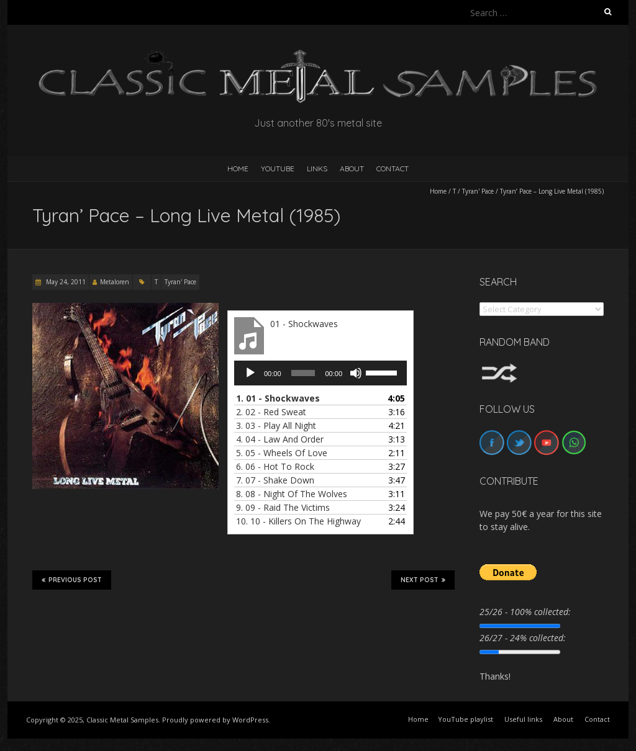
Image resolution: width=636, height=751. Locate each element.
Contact (392, 168)
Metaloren (114, 281)
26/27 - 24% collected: (522, 638)
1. (278, 398)
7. (275, 480)
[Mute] (356, 373)
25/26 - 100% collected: (525, 612)
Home (438, 191)
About (352, 168)
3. (276, 425)
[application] (320, 373)
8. (291, 494)
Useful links (523, 719)
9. (283, 507)
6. (275, 466)
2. (271, 412)
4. (280, 439)
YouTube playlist (465, 719)
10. (298, 521)
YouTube (277, 168)
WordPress (250, 719)
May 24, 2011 (65, 281)
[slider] (303, 373)
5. (281, 453)
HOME (237, 168)
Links (317, 168)
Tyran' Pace (478, 191)
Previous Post (72, 579)
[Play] (250, 373)
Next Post (423, 579)
